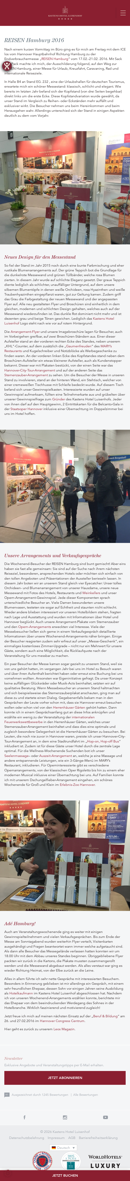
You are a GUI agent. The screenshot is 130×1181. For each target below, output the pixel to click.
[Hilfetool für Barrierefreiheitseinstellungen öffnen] (7, 66)
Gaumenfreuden (78, 346)
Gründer (58, 399)
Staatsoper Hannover (26, 409)
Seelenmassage (16, 756)
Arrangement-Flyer (25, 332)
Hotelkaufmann (21, 993)
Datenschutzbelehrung (26, 1138)
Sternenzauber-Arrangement (26, 375)
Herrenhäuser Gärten (69, 707)
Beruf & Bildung (105, 1016)
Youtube (105, 1117)
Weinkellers (91, 593)
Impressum (56, 1138)
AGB (71, 1138)
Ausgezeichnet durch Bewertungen (40, 1095)
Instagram (65, 1117)
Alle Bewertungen (85, 1095)
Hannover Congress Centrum (62, 1021)
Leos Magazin (64, 1029)
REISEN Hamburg (54, 59)
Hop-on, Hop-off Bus (103, 741)
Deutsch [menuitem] (63, 1148)
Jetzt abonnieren (65, 1078)
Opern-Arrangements (34, 627)
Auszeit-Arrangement (55, 756)
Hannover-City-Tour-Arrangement (29, 370)
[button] (8, 1173)
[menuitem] (63, 1148)
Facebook (24, 1117)
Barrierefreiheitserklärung (98, 1138)
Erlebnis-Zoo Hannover (77, 785)
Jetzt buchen (65, 1175)
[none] (65, 1148)
